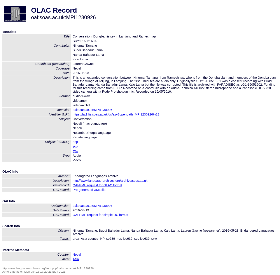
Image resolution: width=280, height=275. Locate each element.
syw (75, 151)
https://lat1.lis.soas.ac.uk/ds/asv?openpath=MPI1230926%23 (116, 114)
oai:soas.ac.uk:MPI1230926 (92, 110)
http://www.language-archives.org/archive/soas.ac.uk (110, 180)
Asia (76, 259)
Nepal (77, 254)
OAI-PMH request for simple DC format (100, 215)
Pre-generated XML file (89, 190)
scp (75, 146)
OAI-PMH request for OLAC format (97, 185)
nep (75, 142)
